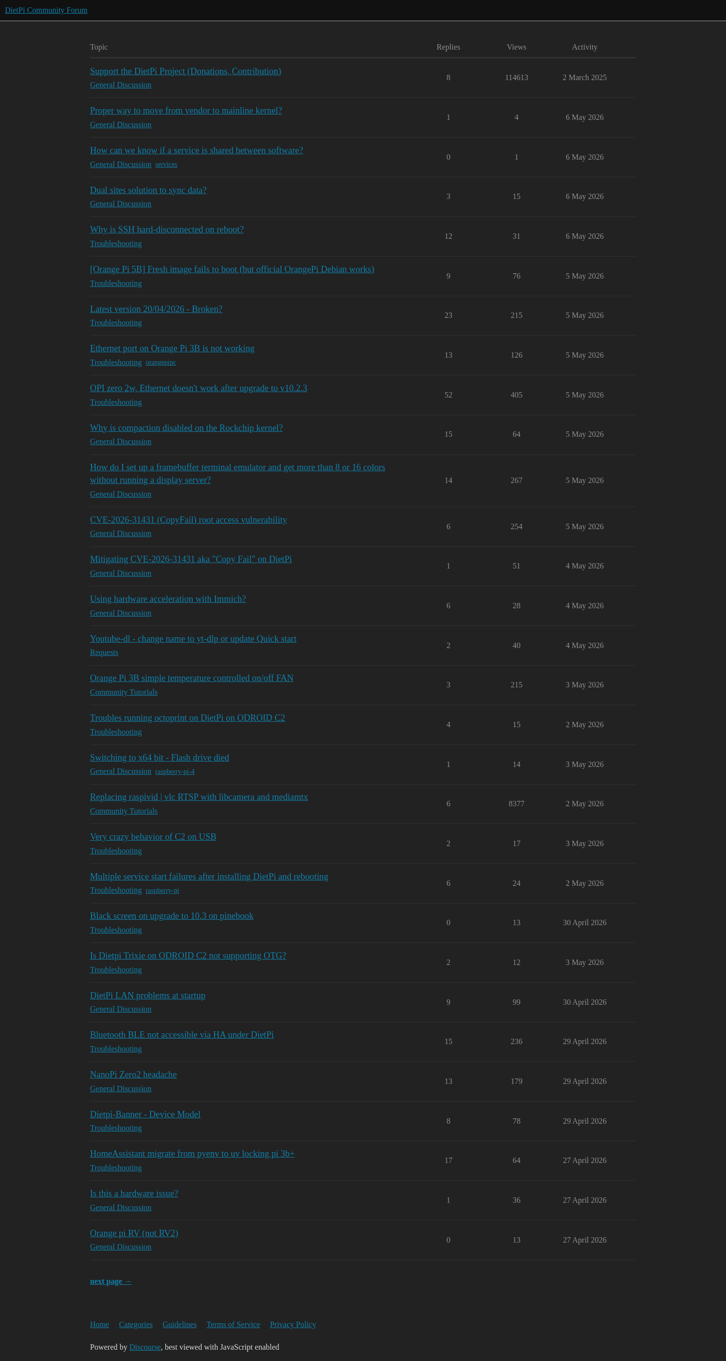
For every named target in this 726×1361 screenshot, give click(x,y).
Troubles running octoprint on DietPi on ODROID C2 (187, 718)
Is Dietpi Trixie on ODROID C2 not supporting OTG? (188, 956)
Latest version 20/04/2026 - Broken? (156, 309)
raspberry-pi (162, 890)
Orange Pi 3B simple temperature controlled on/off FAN (192, 678)
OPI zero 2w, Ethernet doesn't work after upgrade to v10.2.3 (198, 388)
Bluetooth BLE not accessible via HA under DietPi (182, 1035)
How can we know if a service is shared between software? (196, 150)
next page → (111, 1281)
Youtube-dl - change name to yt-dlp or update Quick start (193, 639)
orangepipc (161, 362)
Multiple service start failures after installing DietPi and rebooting (209, 876)
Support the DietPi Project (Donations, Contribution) (185, 71)
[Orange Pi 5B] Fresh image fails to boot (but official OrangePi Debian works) (232, 269)
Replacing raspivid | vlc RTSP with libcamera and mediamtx (199, 797)
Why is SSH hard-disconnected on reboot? (167, 229)
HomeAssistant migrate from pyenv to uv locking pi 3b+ (192, 1154)
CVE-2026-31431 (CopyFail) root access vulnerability (188, 520)
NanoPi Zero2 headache (133, 1074)
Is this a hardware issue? (134, 1193)
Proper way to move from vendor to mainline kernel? (186, 110)
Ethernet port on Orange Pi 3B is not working (172, 348)
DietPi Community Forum (46, 10)
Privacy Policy (293, 1324)
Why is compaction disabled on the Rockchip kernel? (186, 428)
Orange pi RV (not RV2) (134, 1233)
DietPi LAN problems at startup (148, 995)
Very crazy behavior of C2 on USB (153, 837)
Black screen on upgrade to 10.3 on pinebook (171, 916)
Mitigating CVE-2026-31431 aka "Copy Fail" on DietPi (191, 559)
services (166, 164)
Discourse (145, 1347)
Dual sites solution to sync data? (148, 190)
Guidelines (180, 1324)
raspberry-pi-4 (175, 771)
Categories (135, 1324)
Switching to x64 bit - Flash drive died (159, 758)
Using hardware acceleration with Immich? (168, 599)
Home (99, 1324)
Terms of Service (233, 1324)
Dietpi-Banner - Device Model (145, 1114)
